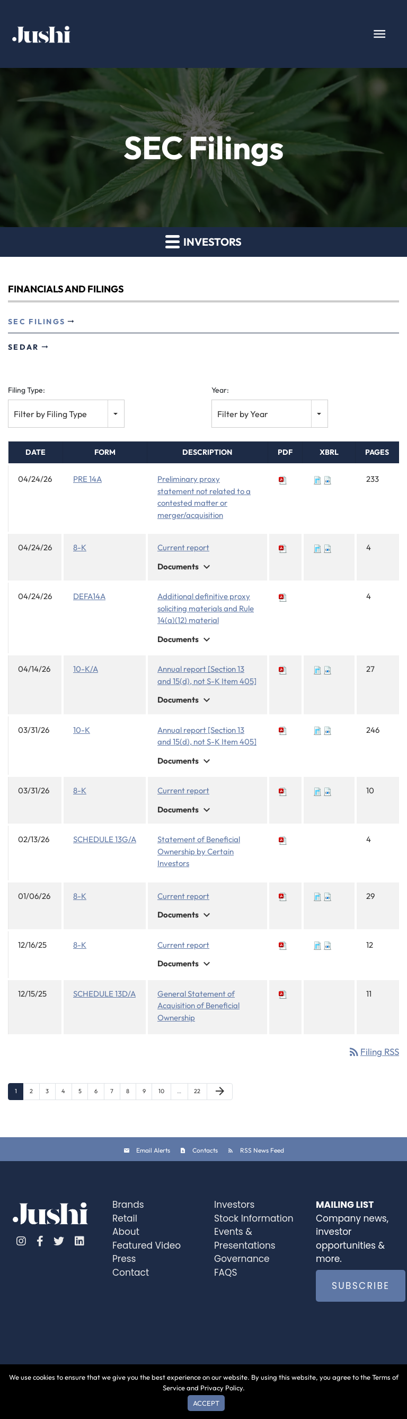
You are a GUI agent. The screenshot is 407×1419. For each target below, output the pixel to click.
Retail (124, 1218)
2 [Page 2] (34, 1093)
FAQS (225, 1272)
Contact (130, 1272)
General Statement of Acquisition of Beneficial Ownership (198, 1006)
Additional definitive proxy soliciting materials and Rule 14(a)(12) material (205, 608)
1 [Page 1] (19, 1093)
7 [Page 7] (115, 1093)
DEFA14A (89, 596)
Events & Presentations (245, 1238)
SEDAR (23, 347)
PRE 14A (87, 479)
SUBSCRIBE (361, 1285)
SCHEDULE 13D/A (104, 994)
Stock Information (254, 1218)
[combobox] (66, 414)
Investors (234, 1204)
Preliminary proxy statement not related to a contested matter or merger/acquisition (204, 497)
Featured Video (146, 1245)
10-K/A (85, 669)
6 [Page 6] (99, 1093)
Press (124, 1258)
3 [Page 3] (50, 1093)
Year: (220, 390)
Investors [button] (203, 241)
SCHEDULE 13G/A (104, 839)
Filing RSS (373, 1051)
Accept (206, 1403)
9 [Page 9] (147, 1093)
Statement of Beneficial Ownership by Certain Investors (198, 851)
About (125, 1231)
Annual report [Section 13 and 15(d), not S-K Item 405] (206, 675)
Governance (242, 1258)
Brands (128, 1204)
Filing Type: (26, 390)
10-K (81, 730)
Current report (183, 547)
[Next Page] (220, 1091)
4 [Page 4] (66, 1093)
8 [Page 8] (131, 1093)
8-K (79, 547)
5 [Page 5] (83, 1093)
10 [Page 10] (164, 1093)
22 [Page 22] (200, 1093)
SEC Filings (36, 321)
